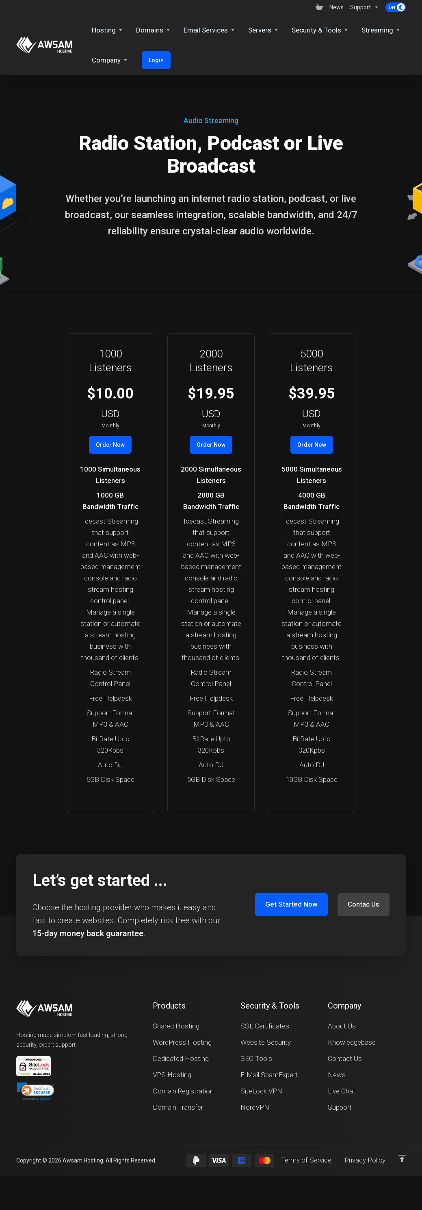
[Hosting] (107, 30)
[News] (336, 7)
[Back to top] (402, 1158)
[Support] (364, 7)
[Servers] (263, 30)
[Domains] (153, 30)
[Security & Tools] (320, 30)
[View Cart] (319, 7)
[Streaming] (381, 30)
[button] (35, 1092)
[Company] (109, 60)
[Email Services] (209, 30)
